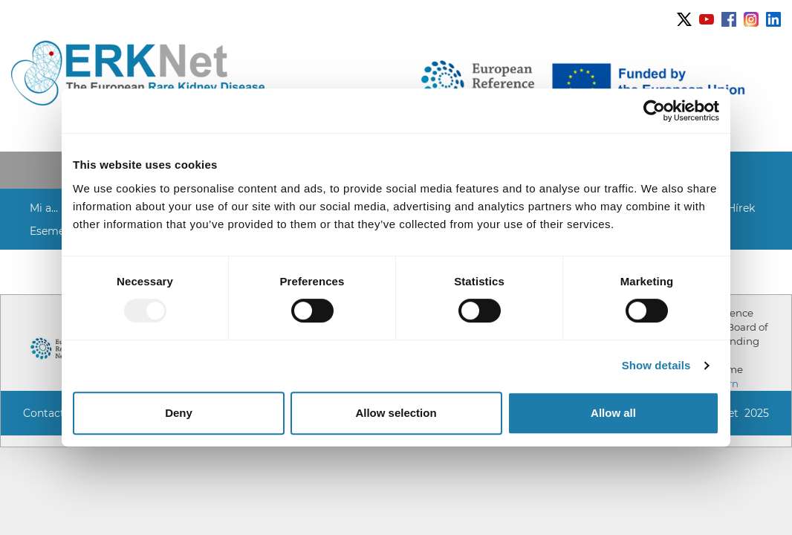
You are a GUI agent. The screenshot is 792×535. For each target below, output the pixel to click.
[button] (49, 208)
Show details (656, 365)
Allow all (613, 412)
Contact (44, 413)
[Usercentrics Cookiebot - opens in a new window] (654, 111)
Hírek (741, 208)
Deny (178, 412)
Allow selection (395, 412)
